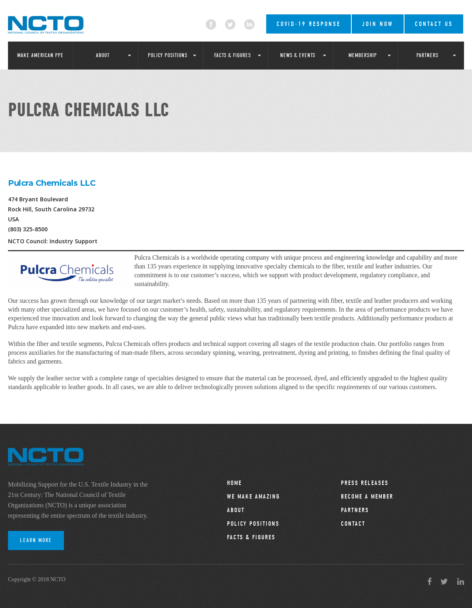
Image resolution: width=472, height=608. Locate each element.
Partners (427, 55)
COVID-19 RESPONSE (309, 24)
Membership (363, 55)
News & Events (297, 55)
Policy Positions (167, 55)
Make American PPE (40, 55)
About (103, 55)
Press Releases (364, 483)
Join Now (377, 24)
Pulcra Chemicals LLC (52, 183)
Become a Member (367, 496)
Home (234, 483)
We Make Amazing (253, 496)
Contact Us (434, 24)
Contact (353, 523)
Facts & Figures (232, 55)
